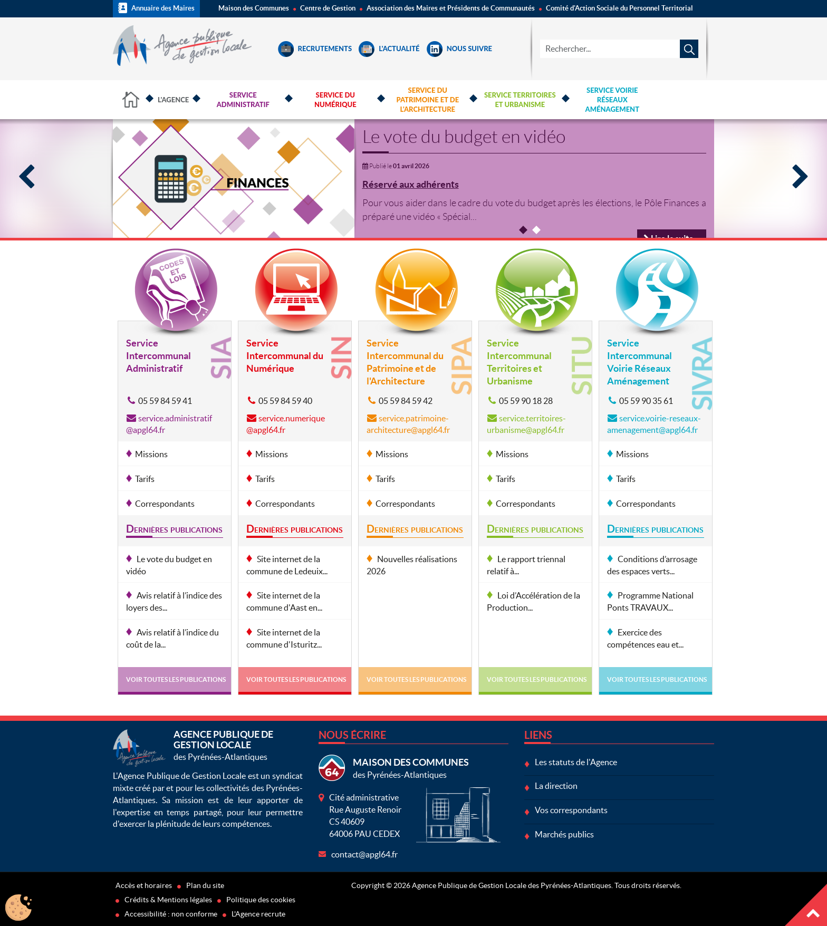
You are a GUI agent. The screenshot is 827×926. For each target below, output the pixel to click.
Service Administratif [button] (243, 100)
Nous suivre (459, 48)
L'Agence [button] (173, 99)
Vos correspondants (571, 810)
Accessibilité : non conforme (170, 914)
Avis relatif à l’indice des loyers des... (174, 601)
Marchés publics (564, 834)
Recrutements (315, 48)
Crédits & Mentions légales (168, 899)
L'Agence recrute (258, 914)
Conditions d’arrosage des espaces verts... (652, 565)
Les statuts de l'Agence (576, 762)
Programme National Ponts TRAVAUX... (650, 601)
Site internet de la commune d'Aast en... (284, 601)
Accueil (131, 99)
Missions (151, 454)
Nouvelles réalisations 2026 (412, 565)
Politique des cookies (260, 899)
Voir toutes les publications (176, 679)
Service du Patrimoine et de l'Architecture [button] (427, 99)
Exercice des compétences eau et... (645, 638)
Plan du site (205, 885)
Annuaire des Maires (156, 8)
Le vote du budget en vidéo (463, 137)
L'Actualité (389, 48)
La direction (556, 785)
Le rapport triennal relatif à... (526, 565)
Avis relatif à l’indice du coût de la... (172, 638)
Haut (806, 905)
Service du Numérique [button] (335, 100)
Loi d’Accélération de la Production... (533, 601)
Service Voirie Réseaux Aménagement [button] (612, 99)
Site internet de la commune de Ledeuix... (287, 565)
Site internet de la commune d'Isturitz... (284, 638)
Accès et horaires (144, 885)
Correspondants (165, 503)
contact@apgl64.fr (364, 854)
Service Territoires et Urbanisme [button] (520, 100)
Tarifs (145, 479)
